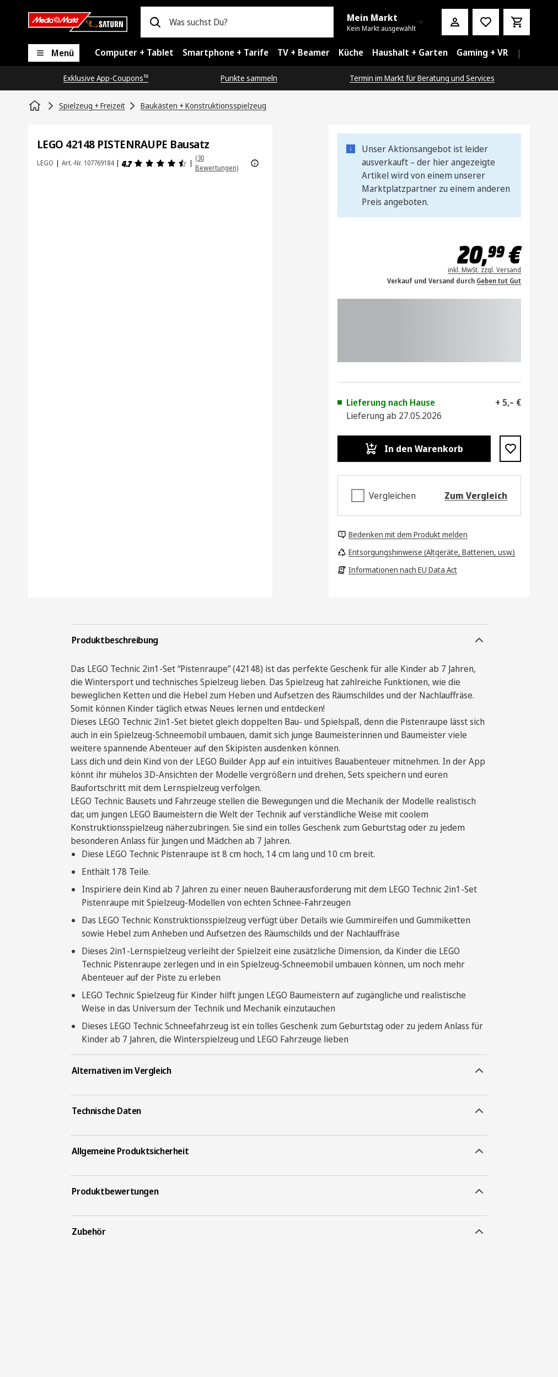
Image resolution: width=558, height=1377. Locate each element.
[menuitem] (134, 53)
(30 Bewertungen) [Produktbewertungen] (216, 163)
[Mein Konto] (455, 22)
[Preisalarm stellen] (486, 22)
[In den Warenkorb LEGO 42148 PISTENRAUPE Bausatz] (414, 448)
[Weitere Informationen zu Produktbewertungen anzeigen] (255, 163)
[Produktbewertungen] (154, 163)
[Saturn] (77, 22)
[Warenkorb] (516, 22)
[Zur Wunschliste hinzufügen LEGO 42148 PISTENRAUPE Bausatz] (511, 448)
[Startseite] (36, 105)
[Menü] (53, 53)
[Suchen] (155, 22)
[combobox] (247, 22)
